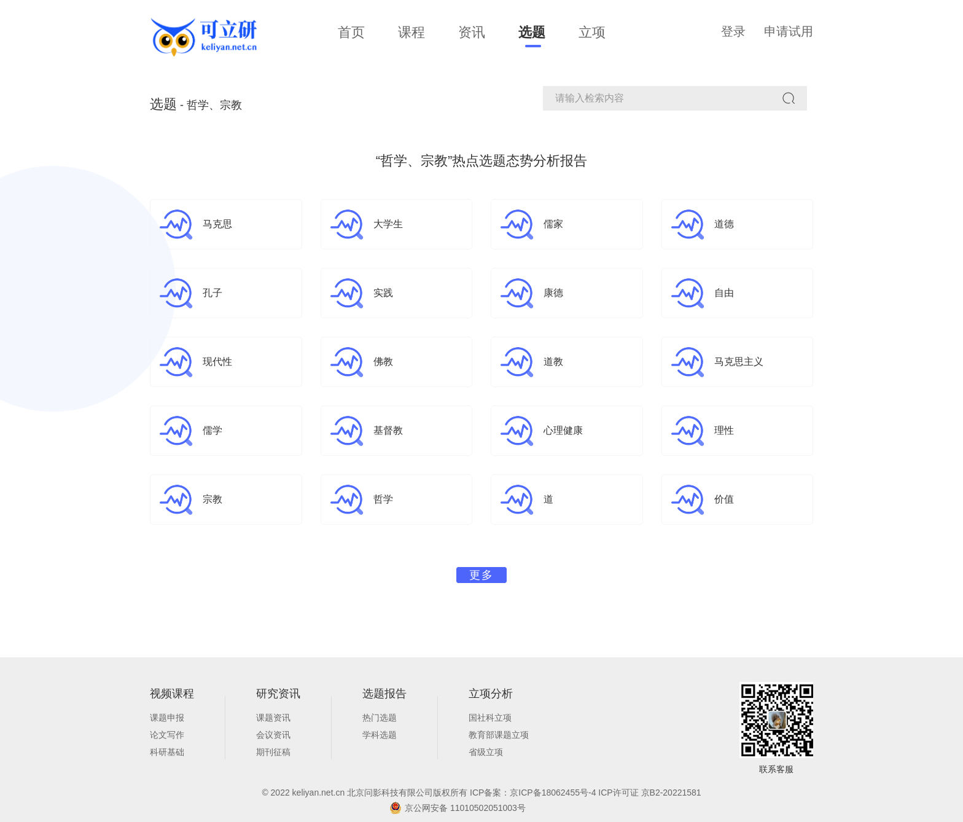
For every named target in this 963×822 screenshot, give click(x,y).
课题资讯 (273, 717)
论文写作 (167, 735)
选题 (531, 32)
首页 (351, 32)
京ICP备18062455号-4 (554, 792)
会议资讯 (273, 735)
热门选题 (379, 717)
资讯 (471, 32)
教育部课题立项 (499, 735)
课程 (411, 32)
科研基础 (167, 752)
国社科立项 (490, 717)
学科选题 (379, 735)
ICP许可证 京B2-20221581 (649, 792)
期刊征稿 (273, 752)
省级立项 (486, 752)
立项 (592, 32)
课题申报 (167, 717)
